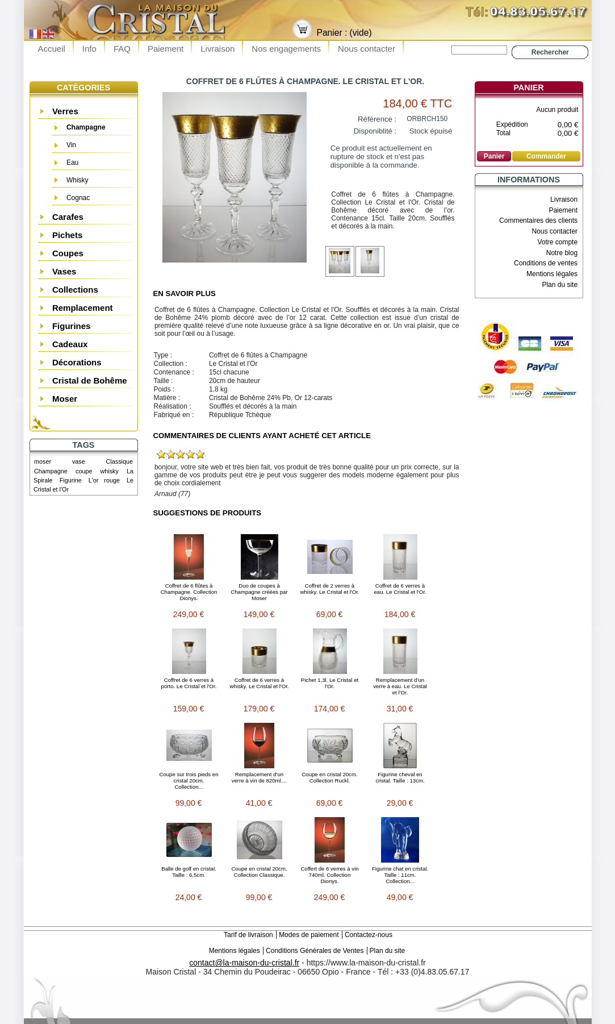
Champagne (86, 127)
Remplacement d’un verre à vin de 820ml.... (259, 777)
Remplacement (82, 308)
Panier (528, 87)
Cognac (78, 198)
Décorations (77, 362)
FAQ (122, 48)
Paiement (165, 48)
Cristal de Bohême (89, 380)
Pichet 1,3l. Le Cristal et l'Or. (329, 683)
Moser (64, 398)
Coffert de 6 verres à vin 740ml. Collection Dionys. (329, 874)
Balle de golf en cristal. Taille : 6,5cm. (188, 871)
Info (89, 48)
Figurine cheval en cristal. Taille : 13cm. (399, 777)
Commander (546, 156)
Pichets (67, 235)
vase (78, 461)
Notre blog (562, 253)
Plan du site (560, 285)
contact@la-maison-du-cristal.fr (244, 962)
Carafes (67, 217)
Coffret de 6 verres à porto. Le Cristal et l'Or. (189, 683)
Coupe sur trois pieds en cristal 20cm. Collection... (189, 780)
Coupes (67, 253)
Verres (65, 111)
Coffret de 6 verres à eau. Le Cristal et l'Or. (400, 588)
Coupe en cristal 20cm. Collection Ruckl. (329, 777)
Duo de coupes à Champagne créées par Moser (259, 591)
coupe (84, 471)
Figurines (71, 326)
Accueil (51, 48)
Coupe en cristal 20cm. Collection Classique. (259, 871)
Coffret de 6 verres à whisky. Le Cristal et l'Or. (258, 683)
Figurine (71, 480)
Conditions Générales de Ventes (314, 951)
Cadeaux (70, 344)
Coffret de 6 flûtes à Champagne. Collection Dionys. (189, 591)
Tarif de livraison (248, 935)
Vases (64, 271)
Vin (71, 145)
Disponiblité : (375, 131)
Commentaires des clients (538, 220)
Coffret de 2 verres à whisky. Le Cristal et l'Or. (329, 588)
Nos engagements (286, 48)
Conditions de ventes (546, 263)
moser (42, 461)
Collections (75, 289)
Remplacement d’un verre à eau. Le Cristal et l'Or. (399, 686)
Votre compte (557, 242)
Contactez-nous (368, 935)
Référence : (377, 119)
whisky (110, 471)
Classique (119, 461)
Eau (72, 162)
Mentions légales (552, 274)
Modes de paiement (308, 935)
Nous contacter (366, 48)
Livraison (217, 48)
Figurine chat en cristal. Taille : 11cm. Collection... (400, 874)
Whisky (77, 180)
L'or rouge (104, 480)
